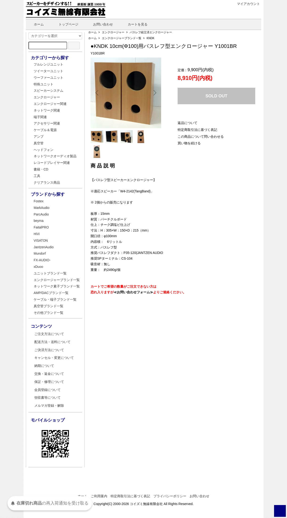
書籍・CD (41, 169)
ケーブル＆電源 (45, 130)
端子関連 (40, 117)
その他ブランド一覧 (48, 313)
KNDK (150, 38)
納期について (44, 366)
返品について (187, 123)
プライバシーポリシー (169, 496)
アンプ (39, 136)
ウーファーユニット (48, 77)
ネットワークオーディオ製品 (55, 156)
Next (154, 92)
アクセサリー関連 (47, 123)
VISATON (41, 240)
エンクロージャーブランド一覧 (121, 38)
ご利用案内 (99, 496)
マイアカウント (246, 4)
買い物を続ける (189, 143)
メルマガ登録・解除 (49, 405)
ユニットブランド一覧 (50, 273)
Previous (97, 92)
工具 (37, 176)
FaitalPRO (41, 227)
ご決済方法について (49, 350)
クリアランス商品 (47, 182)
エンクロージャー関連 (50, 104)
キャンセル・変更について (54, 358)
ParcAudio (41, 214)
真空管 (39, 143)
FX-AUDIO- (42, 260)
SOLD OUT (216, 96)
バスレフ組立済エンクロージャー (151, 32)
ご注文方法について (49, 334)
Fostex (39, 201)
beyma (39, 221)
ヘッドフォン (43, 150)
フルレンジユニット (48, 64)
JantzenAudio (44, 247)
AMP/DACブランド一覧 (51, 293)
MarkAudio (41, 208)
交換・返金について (49, 374)
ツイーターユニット (48, 71)
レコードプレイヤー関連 (52, 163)
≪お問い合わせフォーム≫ (133, 280)
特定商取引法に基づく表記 (197, 130)
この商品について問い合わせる (201, 136)
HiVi (37, 234)
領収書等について (47, 397)
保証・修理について (49, 382)
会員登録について (47, 390)
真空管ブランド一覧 (48, 306)
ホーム (35, 24)
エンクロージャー (113, 32)
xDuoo (38, 267)
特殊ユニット (43, 84)
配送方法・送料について (52, 342)
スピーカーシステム (48, 90)
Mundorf (40, 253)
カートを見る (134, 24)
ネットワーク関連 (47, 110)
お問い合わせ (99, 24)
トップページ (65, 24)
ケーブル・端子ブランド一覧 (55, 299)
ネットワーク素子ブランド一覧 (57, 286)
